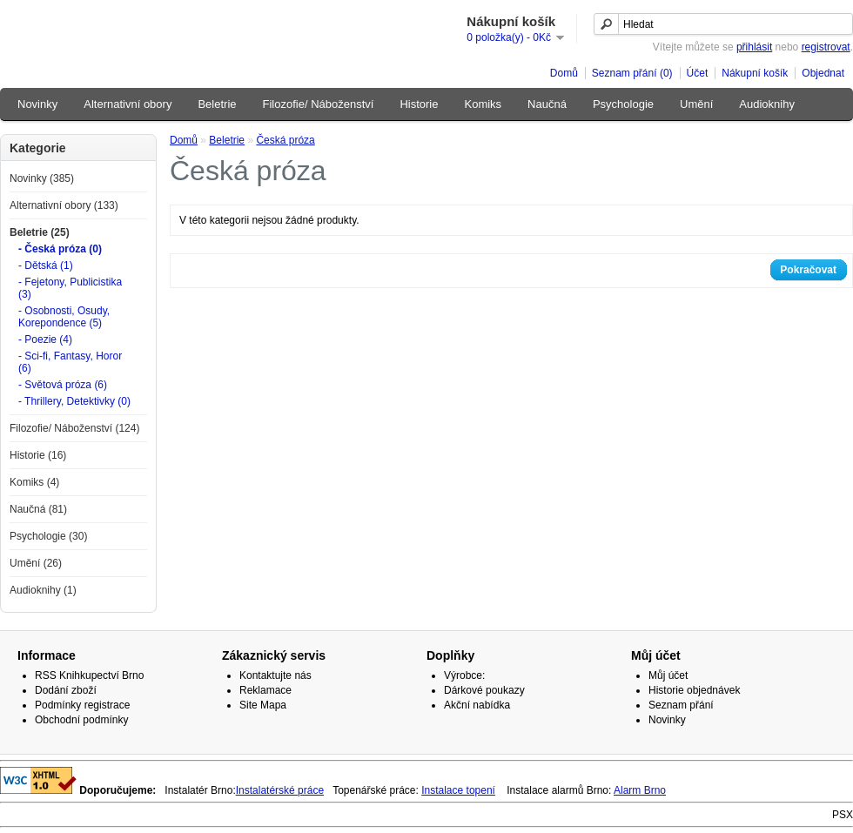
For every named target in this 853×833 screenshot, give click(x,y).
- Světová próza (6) (62, 385)
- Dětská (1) (45, 265)
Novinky (37, 104)
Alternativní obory (127, 104)
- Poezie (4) (45, 339)
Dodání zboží (66, 690)
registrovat (826, 47)
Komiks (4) (34, 482)
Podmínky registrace (82, 705)
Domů (564, 73)
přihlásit (754, 47)
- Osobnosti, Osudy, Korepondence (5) (64, 317)
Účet (698, 73)
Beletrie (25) (40, 232)
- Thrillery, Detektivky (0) (74, 401)
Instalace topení (458, 790)
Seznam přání (681, 705)
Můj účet (668, 675)
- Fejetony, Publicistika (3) (70, 288)
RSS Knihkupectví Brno (89, 675)
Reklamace (265, 690)
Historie (419, 104)
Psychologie (623, 104)
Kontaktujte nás (275, 675)
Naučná (547, 104)
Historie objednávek (694, 690)
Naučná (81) (38, 509)
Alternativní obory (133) (64, 205)
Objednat (823, 73)
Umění (696, 104)
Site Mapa (262, 705)
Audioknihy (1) (43, 590)
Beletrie (217, 104)
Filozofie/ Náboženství (318, 104)
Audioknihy (767, 104)
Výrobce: (464, 675)
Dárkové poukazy (484, 690)
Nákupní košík (755, 73)
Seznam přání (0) (632, 73)
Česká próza (285, 140)
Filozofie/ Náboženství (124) (74, 428)
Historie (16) (38, 455)
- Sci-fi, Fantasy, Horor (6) (70, 362)
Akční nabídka (477, 705)
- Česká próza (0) (60, 249)
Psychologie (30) (48, 536)
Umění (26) (36, 563)
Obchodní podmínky (81, 720)
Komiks (482, 104)
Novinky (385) (42, 178)
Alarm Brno (640, 790)
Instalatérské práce (280, 790)
